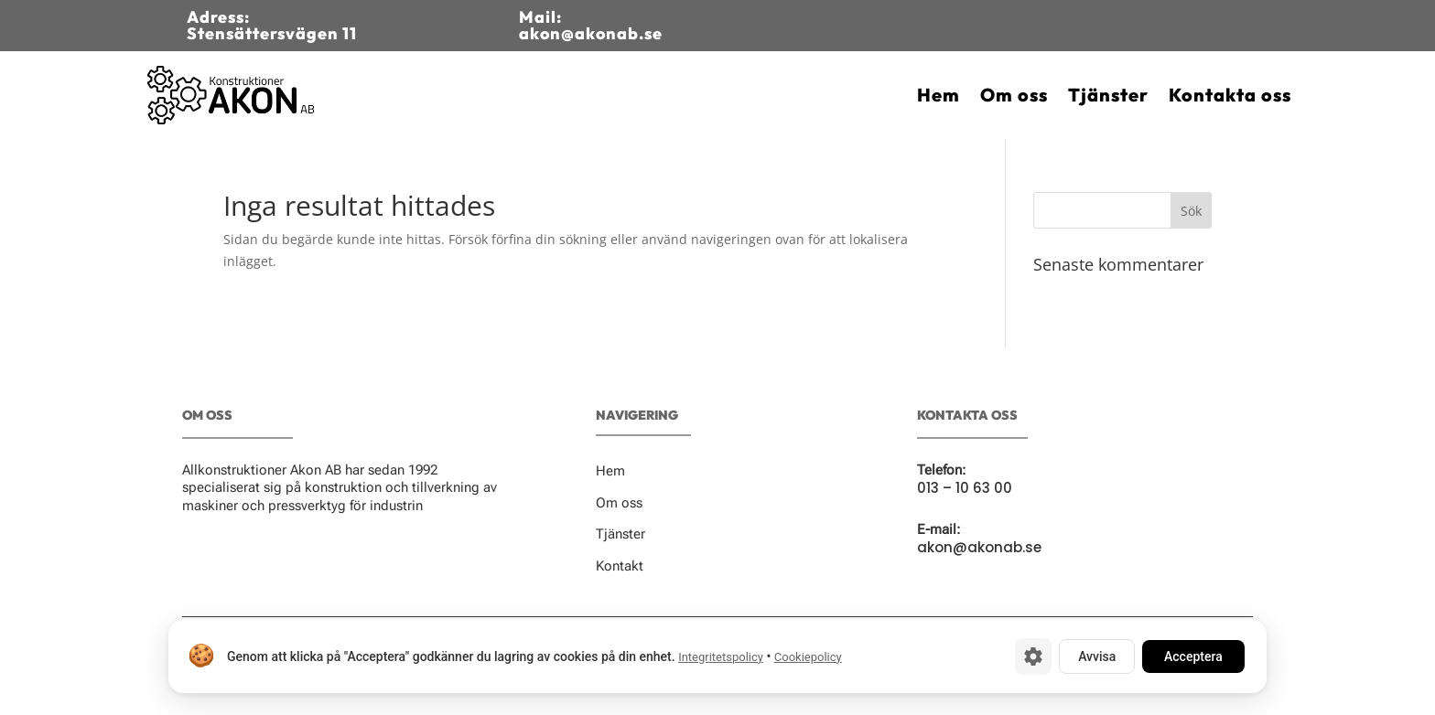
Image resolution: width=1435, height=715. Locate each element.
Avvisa (1097, 656)
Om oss (1014, 94)
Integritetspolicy (720, 657)
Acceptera (1193, 656)
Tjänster (1108, 94)
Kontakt (619, 566)
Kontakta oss (1230, 94)
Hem (938, 94)
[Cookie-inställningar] (1033, 656)
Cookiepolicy (808, 657)
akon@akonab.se (979, 547)
